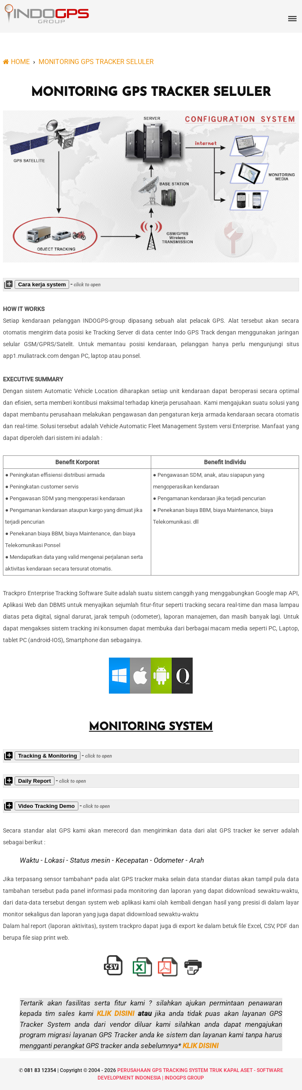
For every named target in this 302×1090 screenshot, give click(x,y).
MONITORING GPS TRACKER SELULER (151, 93)
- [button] (52, 285)
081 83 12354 (39, 1070)
